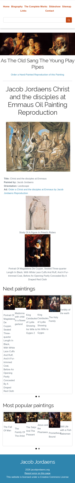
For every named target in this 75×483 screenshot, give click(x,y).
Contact (49, 11)
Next (67, 344)
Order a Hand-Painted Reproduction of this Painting (37, 74)
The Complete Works (35, 6)
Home (6, 6)
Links (23, 11)
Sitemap (66, 6)
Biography (17, 6)
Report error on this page (38, 473)
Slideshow (54, 6)
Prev (7, 344)
